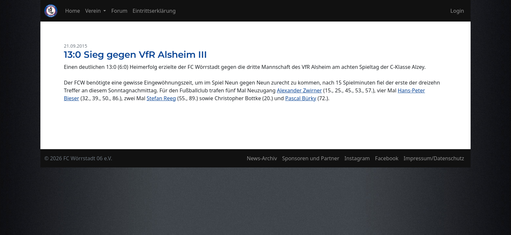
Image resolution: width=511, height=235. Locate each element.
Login (457, 10)
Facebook (387, 158)
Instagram (357, 158)
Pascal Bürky (300, 98)
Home (72, 10)
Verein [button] (93, 10)
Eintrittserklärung (154, 10)
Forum (119, 10)
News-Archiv (262, 158)
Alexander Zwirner (299, 90)
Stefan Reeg (161, 98)
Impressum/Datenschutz (434, 158)
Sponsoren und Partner (310, 158)
